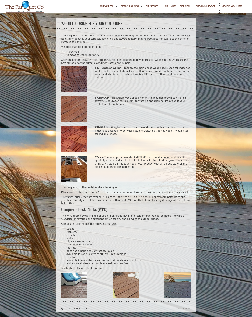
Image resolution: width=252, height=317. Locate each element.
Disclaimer (184, 308)
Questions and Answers (232, 6)
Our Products (152, 6)
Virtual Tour (186, 6)
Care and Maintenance (206, 6)
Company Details (107, 6)
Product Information (130, 6)
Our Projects (170, 6)
